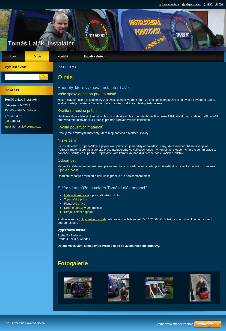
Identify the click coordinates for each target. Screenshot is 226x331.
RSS (209, 4)
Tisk (221, 4)
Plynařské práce (74, 203)
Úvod (61, 67)
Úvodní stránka (170, 4)
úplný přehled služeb (92, 219)
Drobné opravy (73, 207)
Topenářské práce (76, 199)
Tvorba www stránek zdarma (174, 324)
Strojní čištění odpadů (78, 212)
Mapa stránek (193, 4)
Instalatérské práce (76, 195)
